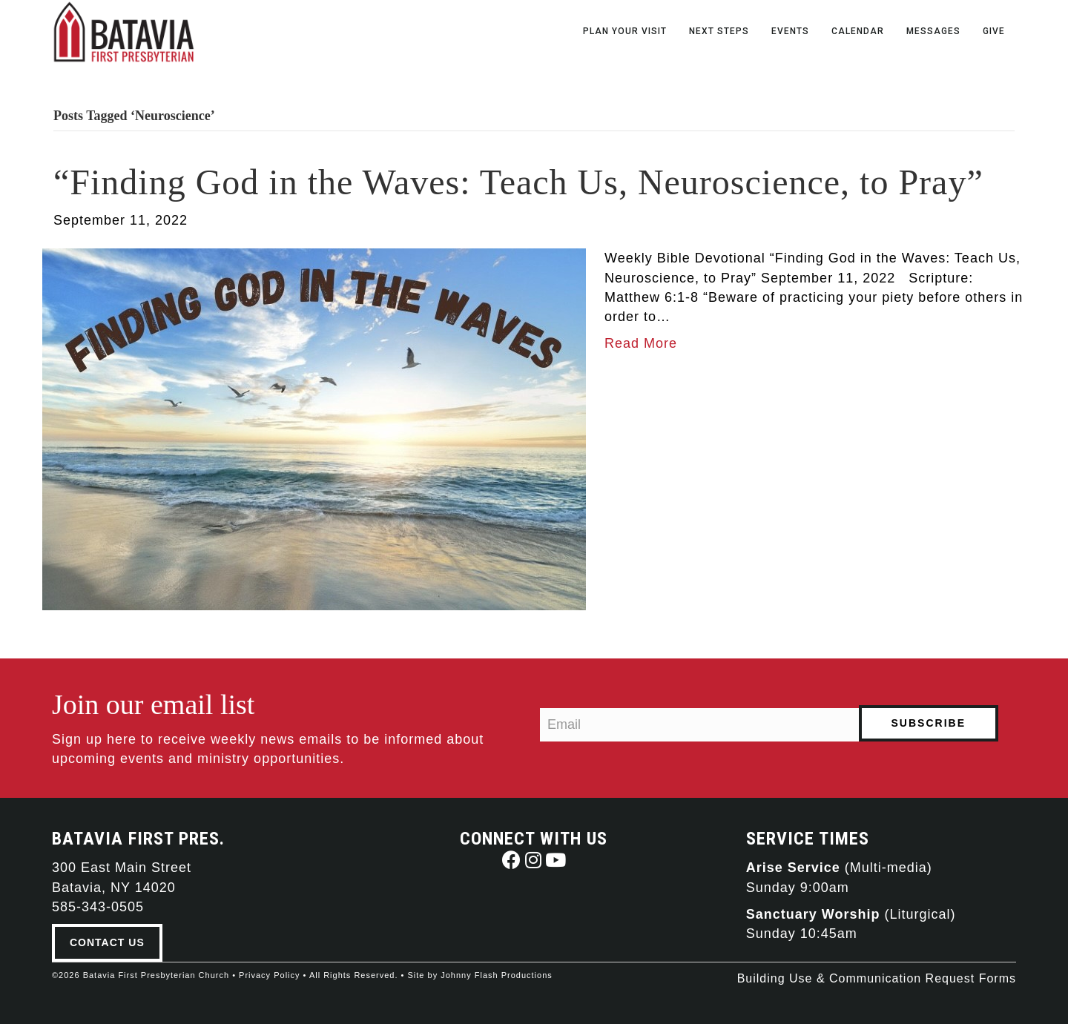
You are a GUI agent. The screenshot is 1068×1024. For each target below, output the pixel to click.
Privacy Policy (269, 975)
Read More (640, 343)
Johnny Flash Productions (497, 975)
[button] (511, 859)
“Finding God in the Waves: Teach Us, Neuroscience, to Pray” (518, 182)
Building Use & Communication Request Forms (876, 978)
